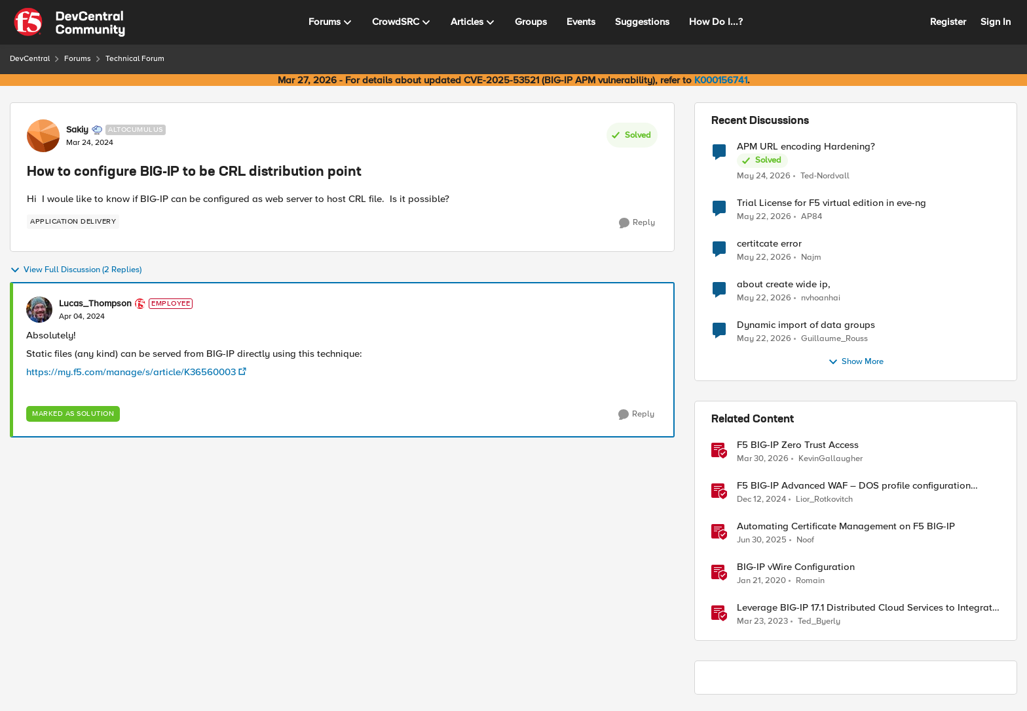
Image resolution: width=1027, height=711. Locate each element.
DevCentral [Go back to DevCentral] (30, 59)
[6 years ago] (761, 581)
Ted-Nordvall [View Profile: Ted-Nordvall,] (825, 175)
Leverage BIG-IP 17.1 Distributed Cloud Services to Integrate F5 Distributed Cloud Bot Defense (867, 607)
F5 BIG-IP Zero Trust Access (798, 445)
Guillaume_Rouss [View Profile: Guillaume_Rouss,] (834, 339)
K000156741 (720, 80)
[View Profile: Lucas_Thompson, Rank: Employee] (39, 309)
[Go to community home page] (69, 22)
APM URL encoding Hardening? (806, 146)
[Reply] (637, 223)
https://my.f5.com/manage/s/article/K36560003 (131, 372)
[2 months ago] (764, 176)
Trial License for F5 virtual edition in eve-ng (831, 203)
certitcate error (769, 243)
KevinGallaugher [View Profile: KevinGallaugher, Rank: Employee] (830, 459)
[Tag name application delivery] (73, 221)
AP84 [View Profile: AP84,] (811, 217)
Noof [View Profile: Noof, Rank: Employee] (805, 540)
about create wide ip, (784, 284)
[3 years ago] (762, 622)
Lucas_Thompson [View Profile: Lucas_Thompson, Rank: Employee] (95, 303)
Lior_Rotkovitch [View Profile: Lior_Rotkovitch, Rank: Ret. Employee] (824, 499)
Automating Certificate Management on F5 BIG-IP (846, 526)
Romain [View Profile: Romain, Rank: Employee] (810, 581)
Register (948, 22)
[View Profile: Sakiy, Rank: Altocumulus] (43, 135)
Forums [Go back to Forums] (77, 59)
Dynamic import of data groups (806, 325)
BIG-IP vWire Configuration (796, 567)
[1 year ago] (761, 500)
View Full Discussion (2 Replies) (75, 270)
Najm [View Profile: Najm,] (811, 257)
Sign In (995, 22)
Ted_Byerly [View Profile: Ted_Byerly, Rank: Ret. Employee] (819, 621)
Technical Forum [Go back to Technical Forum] (134, 59)
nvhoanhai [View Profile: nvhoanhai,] (820, 298)
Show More (856, 362)
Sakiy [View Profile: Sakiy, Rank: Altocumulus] (77, 130)
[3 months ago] (763, 459)
